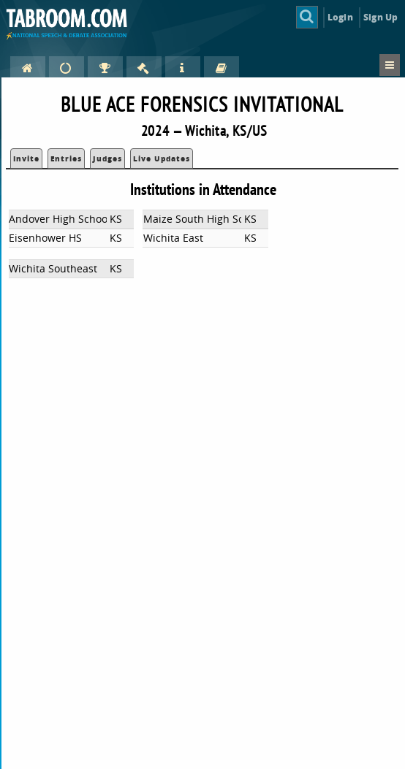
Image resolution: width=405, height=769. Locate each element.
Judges (107, 158)
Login (340, 17)
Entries (66, 158)
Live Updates (161, 158)
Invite (26, 158)
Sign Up (380, 17)
